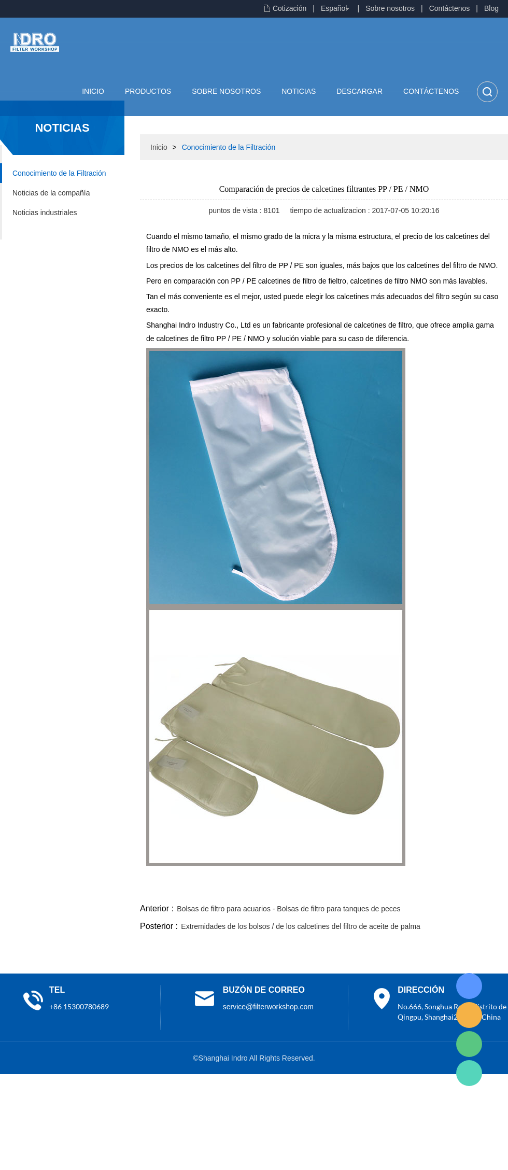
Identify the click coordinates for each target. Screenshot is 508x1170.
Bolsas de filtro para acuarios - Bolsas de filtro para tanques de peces (288, 909)
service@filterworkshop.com (268, 1007)
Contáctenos (449, 8)
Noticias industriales (44, 212)
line (350, 889)
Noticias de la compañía (51, 193)
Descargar (359, 91)
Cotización (289, 8)
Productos (148, 91)
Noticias (298, 91)
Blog (491, 8)
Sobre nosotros (390, 8)
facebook (322, 889)
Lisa (469, 986)
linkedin (490, 889)
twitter (378, 889)
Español (334, 8)
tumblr (462, 889)
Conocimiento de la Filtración (59, 173)
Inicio (93, 91)
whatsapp (406, 889)
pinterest (434, 889)
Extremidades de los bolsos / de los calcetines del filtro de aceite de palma (300, 926)
